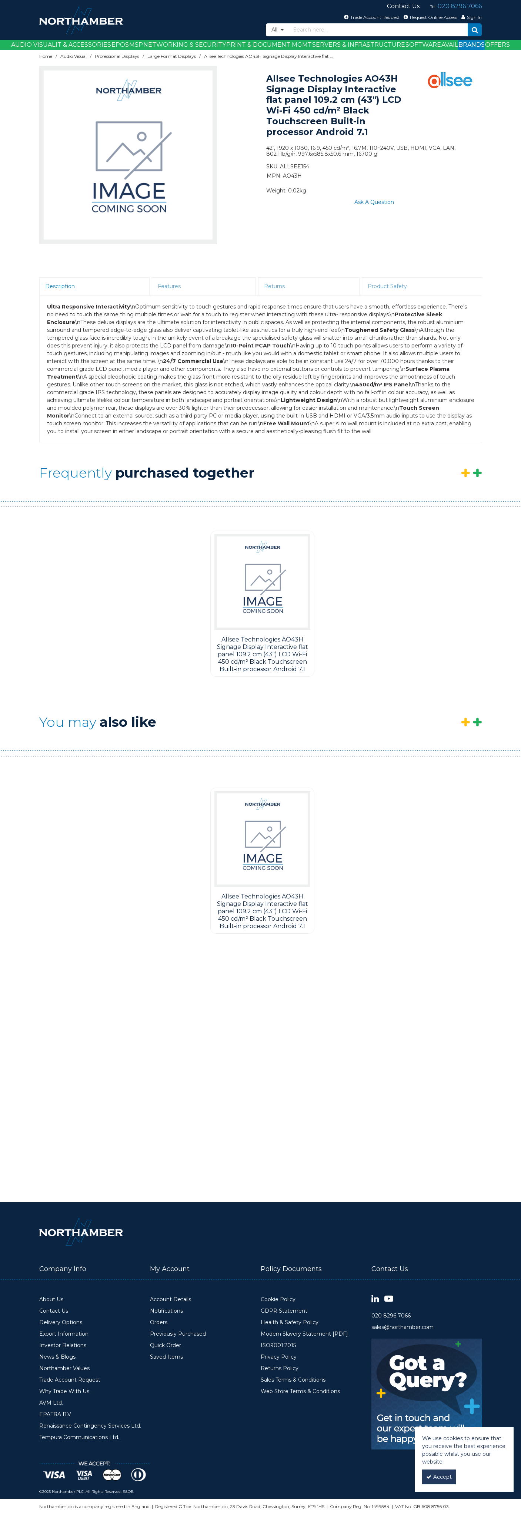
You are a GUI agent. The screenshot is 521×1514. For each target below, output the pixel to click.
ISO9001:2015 (278, 1345)
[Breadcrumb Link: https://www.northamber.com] (45, 56)
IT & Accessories (83, 44)
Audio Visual (33, 44)
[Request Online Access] (429, 17)
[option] (128, 155)
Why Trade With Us (64, 1391)
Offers (497, 44)
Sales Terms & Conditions (293, 1380)
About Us (51, 1299)
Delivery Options (60, 1322)
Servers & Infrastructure (358, 44)
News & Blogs (57, 1357)
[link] (375, 1299)
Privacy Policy (279, 1357)
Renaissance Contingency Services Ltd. (90, 1426)
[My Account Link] (471, 17)
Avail (449, 44)
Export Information (63, 1334)
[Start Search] (475, 29)
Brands (471, 44)
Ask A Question (374, 202)
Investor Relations (62, 1345)
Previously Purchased (178, 1334)
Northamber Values (64, 1368)
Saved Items (166, 1357)
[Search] (378, 29)
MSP (136, 44)
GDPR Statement (284, 1311)
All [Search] (275, 29)
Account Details (170, 1299)
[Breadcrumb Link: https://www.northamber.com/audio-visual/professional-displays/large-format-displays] (171, 56)
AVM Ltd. (51, 1403)
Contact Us (53, 1311)
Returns (274, 286)
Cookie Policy (278, 1299)
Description (60, 286)
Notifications (166, 1311)
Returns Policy (279, 1368)
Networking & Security (184, 44)
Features (169, 286)
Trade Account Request (69, 1380)
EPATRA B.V (55, 1414)
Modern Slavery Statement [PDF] (304, 1334)
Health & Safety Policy (289, 1322)
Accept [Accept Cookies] (439, 1477)
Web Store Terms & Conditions (300, 1391)
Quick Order (165, 1345)
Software (423, 44)
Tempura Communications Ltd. (79, 1437)
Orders (158, 1322)
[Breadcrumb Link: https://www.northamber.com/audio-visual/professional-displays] (117, 56)
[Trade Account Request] (371, 17)
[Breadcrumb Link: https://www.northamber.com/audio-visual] (73, 56)
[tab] (94, 286)
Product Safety (387, 286)
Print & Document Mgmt (269, 44)
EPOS (120, 44)
